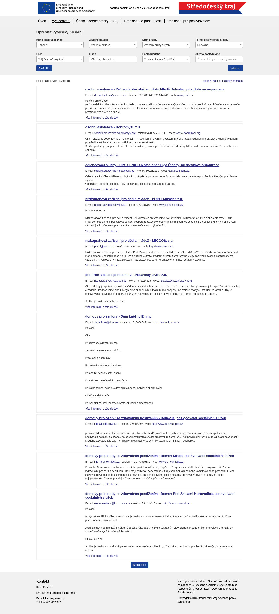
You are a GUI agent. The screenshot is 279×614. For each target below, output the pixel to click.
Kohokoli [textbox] (43, 45)
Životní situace (98, 39)
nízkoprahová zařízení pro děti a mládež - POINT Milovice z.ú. (134, 199)
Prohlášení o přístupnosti (143, 21)
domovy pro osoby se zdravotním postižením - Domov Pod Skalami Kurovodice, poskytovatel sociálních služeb (160, 495)
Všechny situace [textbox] (100, 45)
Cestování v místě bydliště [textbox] (159, 59)
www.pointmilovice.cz (171, 204)
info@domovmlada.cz (107, 461)
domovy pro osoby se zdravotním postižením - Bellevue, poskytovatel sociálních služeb (155, 418)
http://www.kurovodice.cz (178, 503)
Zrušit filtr (44, 68)
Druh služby (149, 39)
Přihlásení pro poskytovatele (188, 21)
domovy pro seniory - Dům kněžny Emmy (118, 316)
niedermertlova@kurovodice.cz (112, 503)
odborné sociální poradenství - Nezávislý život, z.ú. (126, 275)
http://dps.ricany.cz (178, 170)
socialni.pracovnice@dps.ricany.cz (114, 170)
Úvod (42, 21)
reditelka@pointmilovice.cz (109, 204)
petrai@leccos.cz (104, 246)
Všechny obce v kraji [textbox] (103, 59)
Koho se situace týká (49, 39)
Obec (92, 54)
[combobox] (60, 45)
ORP (39, 54)
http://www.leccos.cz (161, 246)
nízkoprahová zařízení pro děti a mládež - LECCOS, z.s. (129, 241)
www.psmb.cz (185, 95)
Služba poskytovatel (208, 54)
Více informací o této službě (101, 117)
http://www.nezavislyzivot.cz (176, 280)
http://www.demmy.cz (167, 322)
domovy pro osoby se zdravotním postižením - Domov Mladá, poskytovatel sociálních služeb (159, 456)
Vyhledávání (61, 21)
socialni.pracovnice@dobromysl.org (115, 133)
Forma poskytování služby (211, 39)
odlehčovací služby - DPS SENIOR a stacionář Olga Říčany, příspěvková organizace (152, 165)
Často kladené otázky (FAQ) (97, 21)
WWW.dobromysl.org (188, 133)
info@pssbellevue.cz (106, 423)
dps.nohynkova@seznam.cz (110, 95)
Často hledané (151, 54)
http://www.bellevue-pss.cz (167, 423)
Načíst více (139, 564)
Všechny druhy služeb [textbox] (157, 45)
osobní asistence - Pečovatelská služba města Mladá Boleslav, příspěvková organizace (155, 89)
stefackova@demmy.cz (107, 322)
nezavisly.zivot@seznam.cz (110, 280)
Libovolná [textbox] (202, 45)
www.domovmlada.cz (171, 461)
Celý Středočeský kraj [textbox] (50, 59)
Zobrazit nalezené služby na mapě (223, 80)
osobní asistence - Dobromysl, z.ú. (113, 127)
